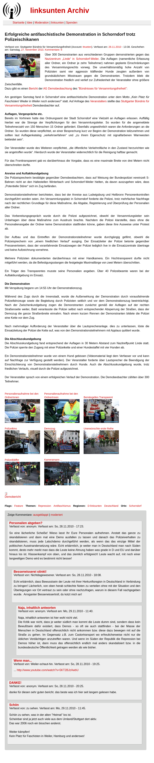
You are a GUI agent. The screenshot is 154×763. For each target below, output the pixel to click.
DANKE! (15, 682)
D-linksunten (95, 505)
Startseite (19, 22)
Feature (18, 505)
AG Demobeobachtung (57, 88)
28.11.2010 (114, 46)
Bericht (33, 88)
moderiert (57, 514)
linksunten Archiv (59, 10)
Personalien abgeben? (26, 523)
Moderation (42, 22)
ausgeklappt (40, 514)
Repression (44, 505)
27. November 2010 (32, 49)
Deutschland (111, 505)
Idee (29, 22)
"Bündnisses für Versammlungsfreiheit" (102, 88)
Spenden (71, 22)
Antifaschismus (62, 505)
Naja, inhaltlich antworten (37, 607)
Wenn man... (23, 660)
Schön (14, 705)
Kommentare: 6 (53, 49)
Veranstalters (98, 101)
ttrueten (87, 46)
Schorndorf (135, 505)
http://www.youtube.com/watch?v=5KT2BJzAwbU (47, 670)
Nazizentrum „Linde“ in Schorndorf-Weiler (72, 58)
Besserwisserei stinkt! (30, 571)
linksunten (57, 22)
